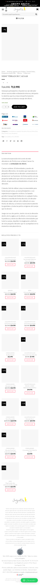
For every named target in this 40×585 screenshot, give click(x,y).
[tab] (20, 153)
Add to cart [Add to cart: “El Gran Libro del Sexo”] (29, 297)
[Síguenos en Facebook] (6, 8)
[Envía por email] (14, 141)
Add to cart (19, 107)
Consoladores (12, 131)
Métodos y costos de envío (12, 580)
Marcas (19, 73)
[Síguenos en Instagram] (6, 11)
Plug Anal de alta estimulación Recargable (10, 484)
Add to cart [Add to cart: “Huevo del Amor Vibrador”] (29, 360)
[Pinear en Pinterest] (18, 141)
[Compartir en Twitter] (10, 141)
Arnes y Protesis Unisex (10, 292)
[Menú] (3, 9)
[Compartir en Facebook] (7, 141)
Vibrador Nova (30, 419)
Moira (33, 131)
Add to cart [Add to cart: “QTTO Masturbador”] (10, 264)
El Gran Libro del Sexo (30, 292)
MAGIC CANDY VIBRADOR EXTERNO (29, 387)
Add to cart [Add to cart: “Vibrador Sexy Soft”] (10, 391)
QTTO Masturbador (10, 259)
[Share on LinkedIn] (21, 141)
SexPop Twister (10, 355)
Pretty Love (27, 73)
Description (6, 153)
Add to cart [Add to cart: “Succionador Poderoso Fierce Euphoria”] (29, 266)
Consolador (8, 136)
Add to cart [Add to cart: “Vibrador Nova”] (29, 424)
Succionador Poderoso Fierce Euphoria (29, 260)
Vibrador (16, 136)
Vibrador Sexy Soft (10, 386)
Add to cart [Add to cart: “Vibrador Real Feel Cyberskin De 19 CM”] (10, 457)
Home (3, 71)
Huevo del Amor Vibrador (30, 355)
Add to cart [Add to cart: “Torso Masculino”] (10, 424)
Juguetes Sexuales (21, 131)
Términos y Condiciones (13, 578)
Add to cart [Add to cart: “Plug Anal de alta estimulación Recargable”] (10, 490)
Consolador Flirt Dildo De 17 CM (30, 451)
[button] (29, 580)
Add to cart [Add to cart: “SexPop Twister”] (10, 360)
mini (12, 136)
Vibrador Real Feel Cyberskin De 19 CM (10, 451)
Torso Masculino (10, 419)
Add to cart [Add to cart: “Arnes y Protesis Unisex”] (10, 297)
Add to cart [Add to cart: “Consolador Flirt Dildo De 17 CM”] (29, 457)
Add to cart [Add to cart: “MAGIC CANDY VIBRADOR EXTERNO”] (29, 393)
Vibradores (14, 133)
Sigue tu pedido (20, 581)
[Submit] (36, 14)
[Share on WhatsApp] (3, 141)
